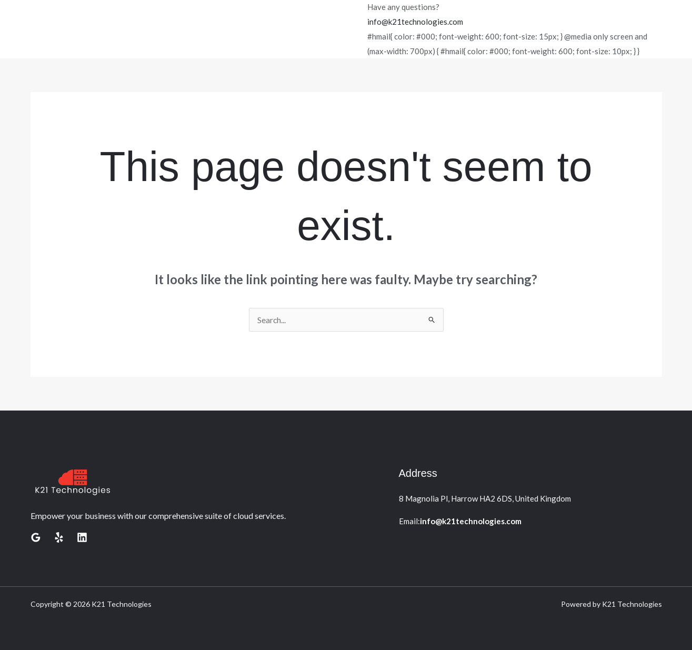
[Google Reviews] (36, 537)
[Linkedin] (82, 537)
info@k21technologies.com (415, 21)
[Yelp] (59, 537)
